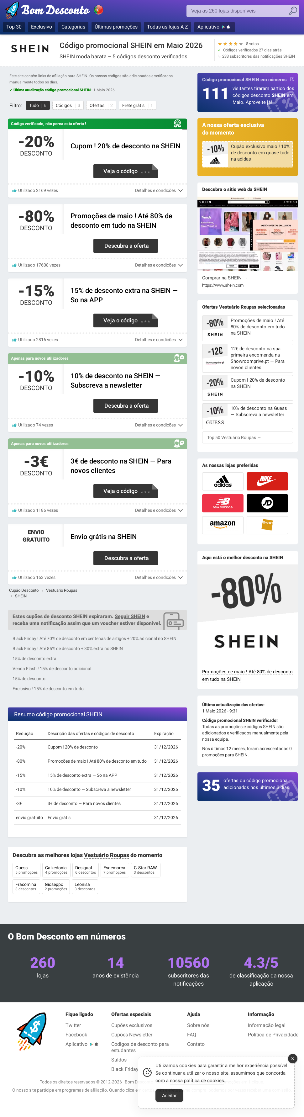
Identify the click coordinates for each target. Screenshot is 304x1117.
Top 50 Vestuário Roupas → (234, 437)
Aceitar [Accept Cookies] (169, 1099)
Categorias (73, 27)
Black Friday (125, 1069)
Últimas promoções (116, 27)
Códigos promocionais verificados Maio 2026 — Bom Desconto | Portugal (61, 11)
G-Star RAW (146, 870)
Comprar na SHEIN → (225, 278)
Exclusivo (41, 27)
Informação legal (267, 1025)
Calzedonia (56, 870)
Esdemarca (114, 870)
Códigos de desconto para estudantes (140, 1047)
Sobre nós (198, 1025)
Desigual (85, 870)
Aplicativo (208, 27)
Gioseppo (56, 887)
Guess (26, 870)
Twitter (73, 1025)
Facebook (76, 1035)
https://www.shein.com (223, 285)
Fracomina (26, 887)
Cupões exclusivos (131, 1025)
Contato (196, 1044)
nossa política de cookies (197, 1084)
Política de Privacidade (273, 1035)
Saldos (119, 1060)
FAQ (191, 1035)
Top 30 (14, 27)
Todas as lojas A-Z (167, 27)
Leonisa (85, 887)
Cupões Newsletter (131, 1035)
